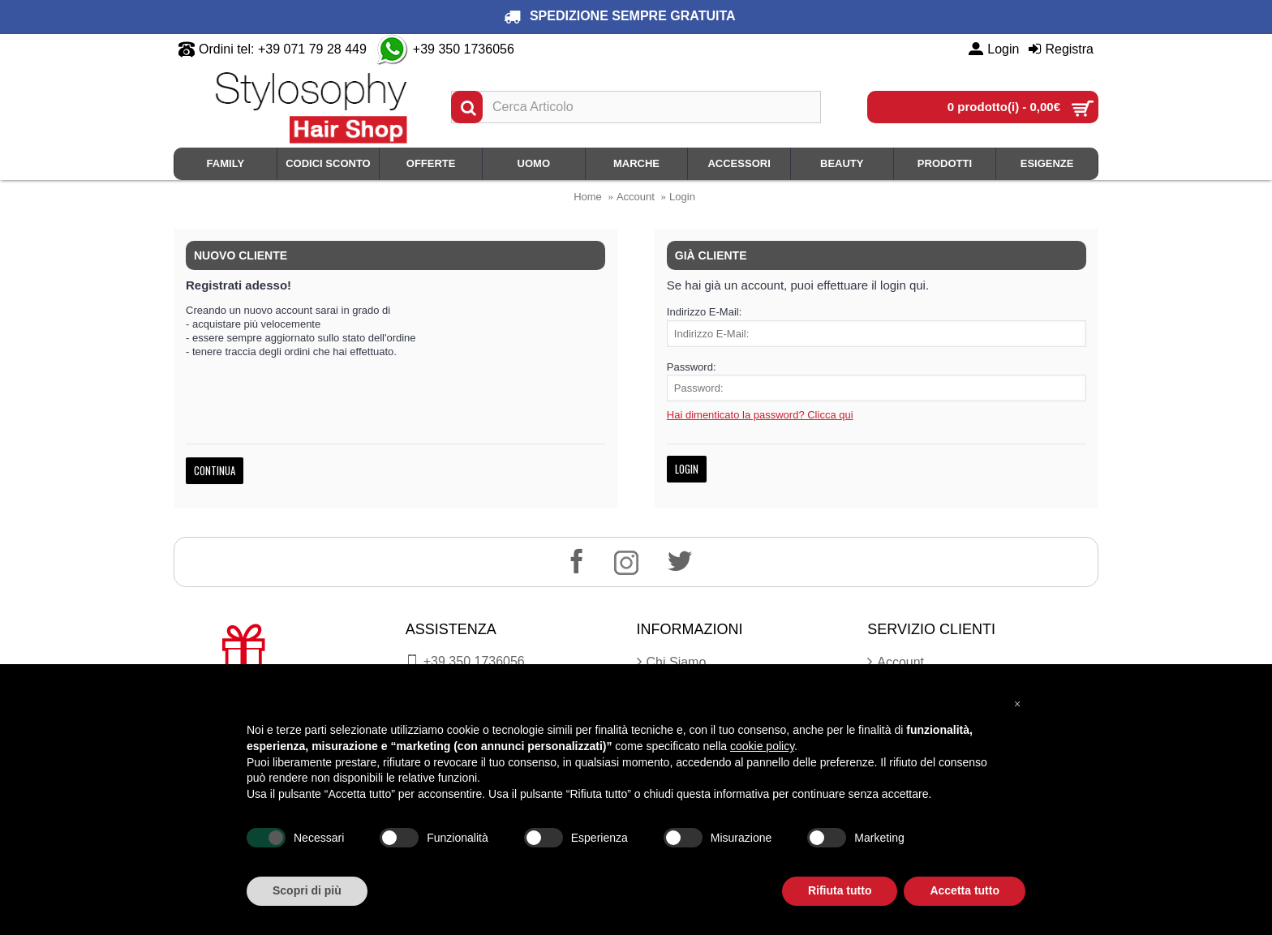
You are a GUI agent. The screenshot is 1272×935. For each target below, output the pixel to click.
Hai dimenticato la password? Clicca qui (760, 415)
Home (588, 197)
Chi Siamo (672, 662)
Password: (691, 367)
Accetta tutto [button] (964, 890)
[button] (1017, 703)
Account (636, 197)
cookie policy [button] (762, 746)
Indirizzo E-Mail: (704, 312)
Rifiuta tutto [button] (840, 890)
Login (682, 197)
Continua (214, 470)
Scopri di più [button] (307, 890)
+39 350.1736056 (465, 661)
